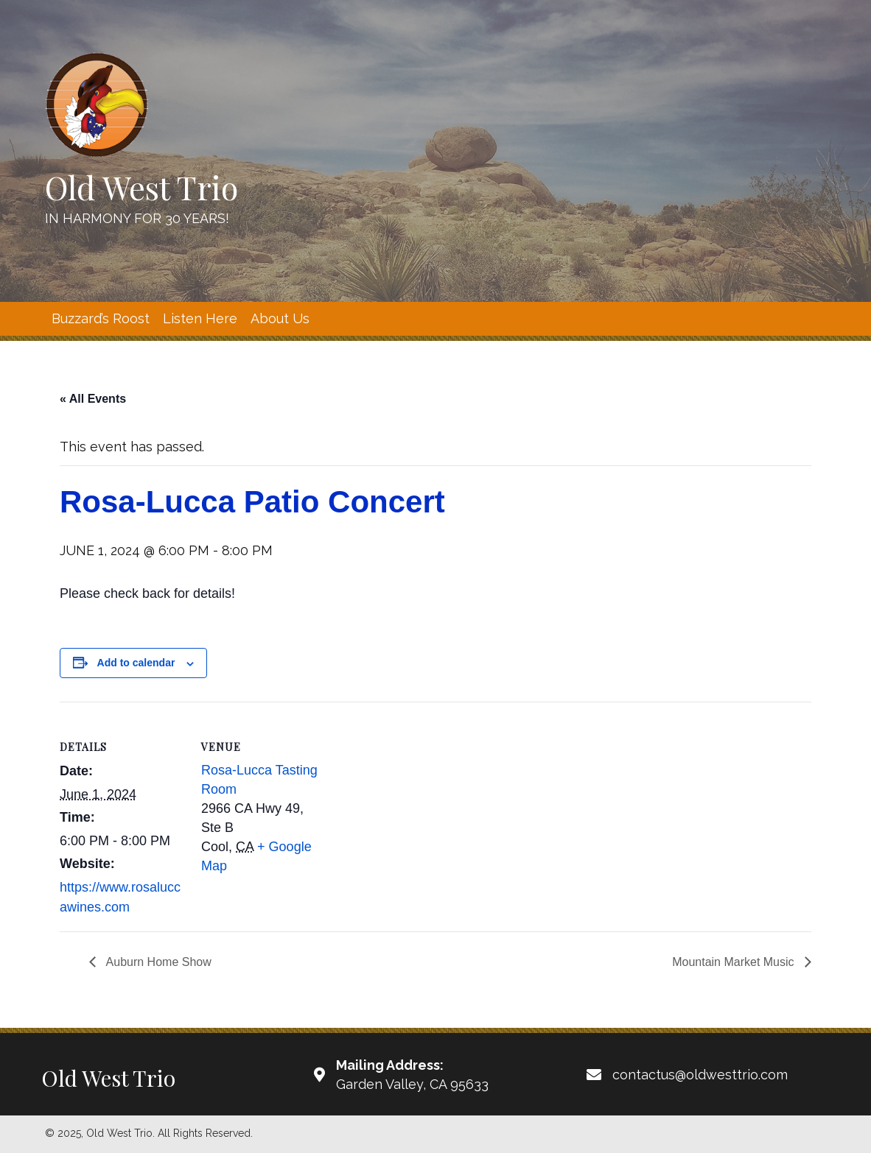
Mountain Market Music (734, 962)
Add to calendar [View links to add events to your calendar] (136, 663)
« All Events (93, 398)
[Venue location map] (420, 803)
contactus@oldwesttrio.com (700, 1074)
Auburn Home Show (157, 962)
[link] (100, 319)
